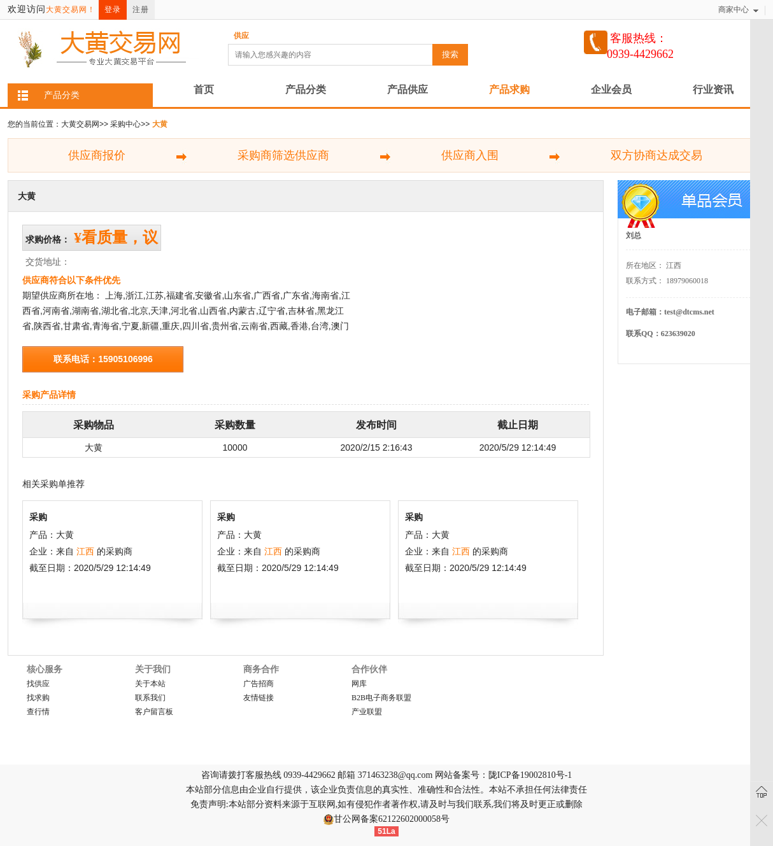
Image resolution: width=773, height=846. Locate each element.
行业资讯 (713, 89)
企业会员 (611, 89)
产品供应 (407, 89)
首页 (204, 89)
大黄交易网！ (71, 9)
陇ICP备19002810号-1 (530, 775)
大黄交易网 (80, 124)
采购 (38, 517)
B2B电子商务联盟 (381, 697)
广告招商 (258, 683)
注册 (140, 9)
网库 (359, 683)
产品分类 (305, 89)
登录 (112, 9)
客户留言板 (154, 711)
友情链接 (258, 697)
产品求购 (509, 89)
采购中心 (125, 124)
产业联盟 (366, 711)
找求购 (38, 697)
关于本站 (150, 683)
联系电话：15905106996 (103, 359)
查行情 (38, 711)
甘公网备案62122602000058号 (392, 819)
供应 (241, 35)
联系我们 (150, 697)
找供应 (38, 683)
